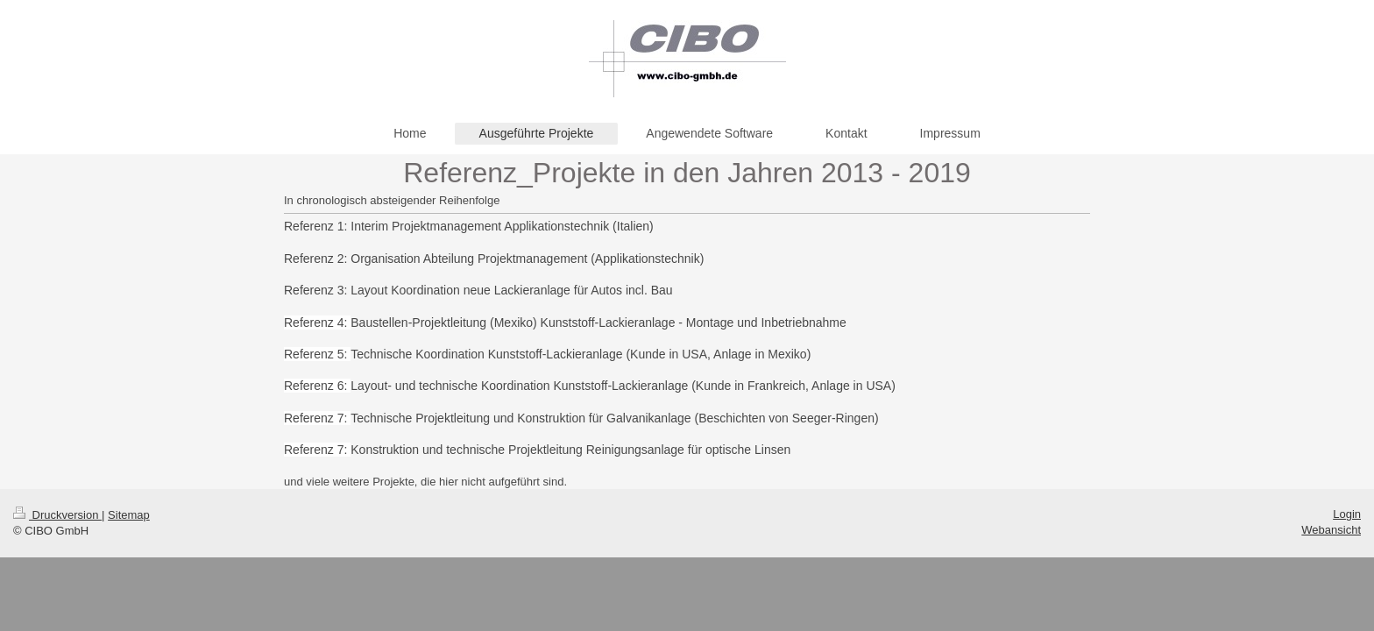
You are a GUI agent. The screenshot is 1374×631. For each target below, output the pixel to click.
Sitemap (129, 514)
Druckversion (57, 514)
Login (1347, 514)
